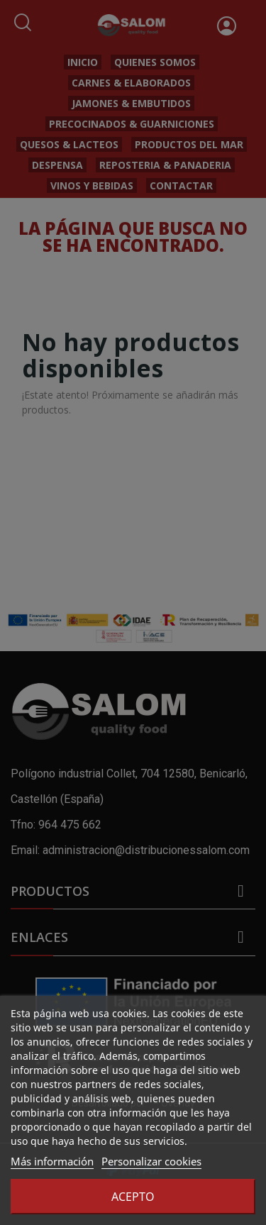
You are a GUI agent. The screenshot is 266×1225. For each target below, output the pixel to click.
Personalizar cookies (151, 1161)
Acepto (133, 1196)
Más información (52, 1161)
